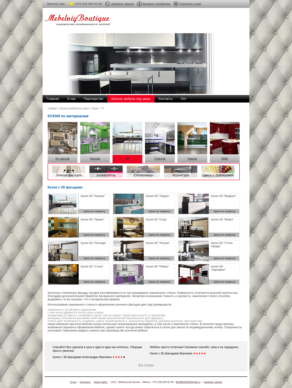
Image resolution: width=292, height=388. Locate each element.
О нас (71, 98)
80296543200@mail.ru (188, 382)
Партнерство (93, 98)
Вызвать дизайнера (156, 3)
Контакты (166, 98)
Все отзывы (146, 365)
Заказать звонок (122, 3)
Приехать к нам (190, 3)
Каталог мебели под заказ (130, 98)
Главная (53, 98)
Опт (183, 98)
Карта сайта (100, 382)
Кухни (95, 108)
